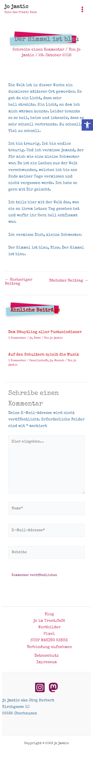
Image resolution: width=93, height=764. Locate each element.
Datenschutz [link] (46, 656)
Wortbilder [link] (49, 627)
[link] (87, 125)
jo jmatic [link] (16, 7)
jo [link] (30, 338)
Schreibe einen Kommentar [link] (38, 50)
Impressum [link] (46, 662)
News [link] (37, 338)
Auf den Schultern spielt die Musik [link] (43, 355)
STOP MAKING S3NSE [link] (49, 640)
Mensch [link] (59, 360)
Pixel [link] (49, 634)
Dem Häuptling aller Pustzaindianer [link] (45, 332)
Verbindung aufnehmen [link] (49, 647)
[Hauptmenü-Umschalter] (82, 9)
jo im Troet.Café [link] (49, 621)
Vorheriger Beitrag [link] (18, 282)
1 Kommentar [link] (17, 338)
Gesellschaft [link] (38, 360)
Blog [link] (49, 614)
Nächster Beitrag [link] (68, 281)
